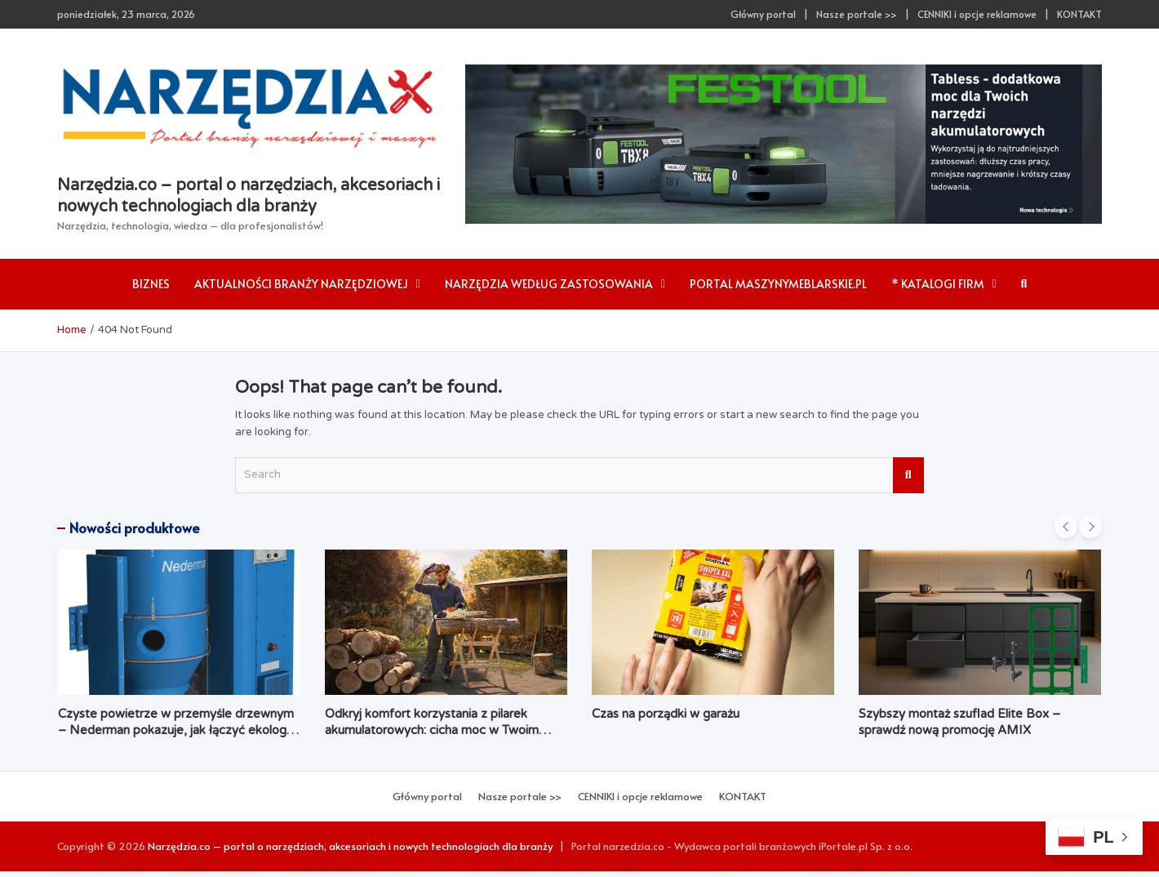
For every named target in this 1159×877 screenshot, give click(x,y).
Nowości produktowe (134, 527)
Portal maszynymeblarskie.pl (778, 284)
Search (908, 475)
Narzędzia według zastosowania (549, 284)
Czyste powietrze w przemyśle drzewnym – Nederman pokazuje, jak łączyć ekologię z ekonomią (176, 729)
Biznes (151, 284)
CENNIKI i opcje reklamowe (977, 13)
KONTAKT (1079, 13)
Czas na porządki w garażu (665, 713)
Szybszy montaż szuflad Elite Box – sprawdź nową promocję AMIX (959, 721)
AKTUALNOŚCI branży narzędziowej (301, 284)
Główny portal (763, 13)
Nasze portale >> (856, 13)
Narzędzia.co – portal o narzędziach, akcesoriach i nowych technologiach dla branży (350, 846)
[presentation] (1066, 526)
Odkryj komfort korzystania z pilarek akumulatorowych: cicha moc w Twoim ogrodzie (432, 729)
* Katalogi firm (937, 284)
